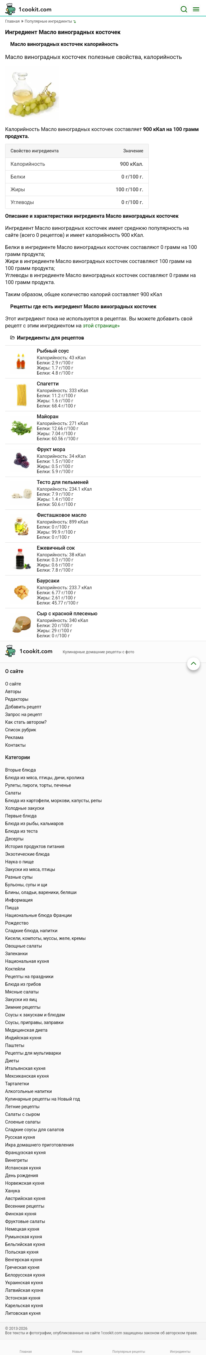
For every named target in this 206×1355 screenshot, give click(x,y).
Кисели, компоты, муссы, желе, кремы (45, 938)
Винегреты (16, 1160)
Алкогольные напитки (28, 1091)
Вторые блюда (20, 770)
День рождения (21, 1175)
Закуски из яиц (21, 999)
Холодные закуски (24, 808)
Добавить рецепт (23, 706)
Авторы (13, 691)
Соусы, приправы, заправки (34, 1022)
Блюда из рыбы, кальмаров (34, 823)
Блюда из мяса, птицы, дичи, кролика (44, 777)
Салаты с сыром (22, 1114)
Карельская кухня (24, 1305)
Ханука (12, 1190)
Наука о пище (19, 861)
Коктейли (15, 968)
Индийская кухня (23, 1037)
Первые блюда (20, 815)
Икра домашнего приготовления (39, 1144)
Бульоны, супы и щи (26, 884)
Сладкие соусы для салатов (34, 1129)
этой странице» (101, 326)
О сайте (13, 683)
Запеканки (16, 953)
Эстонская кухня (22, 1297)
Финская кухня (20, 1213)
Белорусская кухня (25, 1275)
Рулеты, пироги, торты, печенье (38, 785)
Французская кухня (25, 1152)
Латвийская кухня (24, 1290)
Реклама (14, 737)
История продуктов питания (34, 846)
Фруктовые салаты (25, 1221)
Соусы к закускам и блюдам (35, 1014)
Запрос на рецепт (23, 714)
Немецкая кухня (22, 1229)
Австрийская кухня (25, 1198)
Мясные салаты (22, 991)
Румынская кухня (23, 1236)
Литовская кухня (23, 1313)
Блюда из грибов (23, 984)
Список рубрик (20, 729)
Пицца (12, 907)
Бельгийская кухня (25, 1244)
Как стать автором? (26, 722)
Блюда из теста (21, 831)
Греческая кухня (22, 1267)
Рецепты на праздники (29, 976)
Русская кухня (20, 1137)
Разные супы (19, 877)
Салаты (13, 792)
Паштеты (14, 1045)
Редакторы (16, 699)
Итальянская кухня (25, 1068)
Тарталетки (17, 1083)
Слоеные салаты (23, 1121)
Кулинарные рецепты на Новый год (42, 1099)
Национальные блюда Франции (38, 915)
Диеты (12, 1060)
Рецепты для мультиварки (33, 1053)
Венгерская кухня (23, 1259)
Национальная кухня (27, 961)
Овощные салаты (23, 946)
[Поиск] (184, 9)
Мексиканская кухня (27, 1076)
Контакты (15, 745)
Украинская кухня (24, 1282)
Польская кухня (21, 1252)
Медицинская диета (26, 1030)
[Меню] (196, 9)
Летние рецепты (22, 1106)
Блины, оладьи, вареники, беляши (40, 892)
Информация (19, 900)
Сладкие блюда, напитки (31, 930)
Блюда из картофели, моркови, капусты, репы (53, 800)
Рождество (16, 923)
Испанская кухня (23, 1167)
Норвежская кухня (24, 1183)
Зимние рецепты (23, 1007)
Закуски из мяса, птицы (30, 869)
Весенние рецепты (24, 1206)
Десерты (14, 838)
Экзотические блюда (27, 854)
